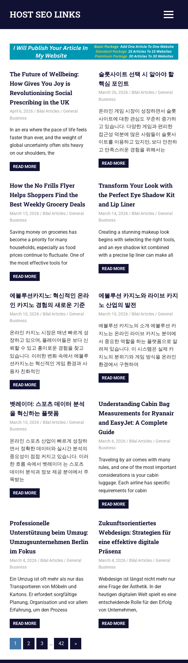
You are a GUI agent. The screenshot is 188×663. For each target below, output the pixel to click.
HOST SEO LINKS (45, 14)
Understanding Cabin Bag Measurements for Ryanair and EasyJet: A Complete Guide (138, 406)
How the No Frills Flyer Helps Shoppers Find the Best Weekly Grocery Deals (48, 191)
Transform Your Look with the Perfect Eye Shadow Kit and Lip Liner (137, 191)
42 (61, 623)
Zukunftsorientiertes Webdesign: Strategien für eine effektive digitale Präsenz (138, 513)
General (165, 307)
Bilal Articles (48, 108)
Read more (24, 163)
